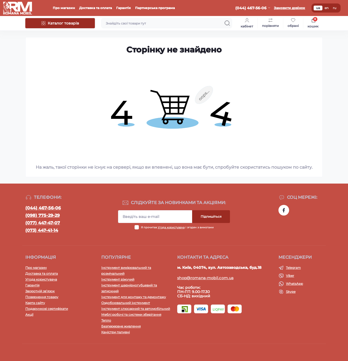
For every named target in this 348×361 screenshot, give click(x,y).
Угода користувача (171, 227)
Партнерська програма (155, 8)
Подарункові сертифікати (46, 309)
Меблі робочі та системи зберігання (131, 315)
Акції (29, 315)
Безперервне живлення (121, 326)
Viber (290, 276)
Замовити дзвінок (289, 8)
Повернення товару (41, 297)
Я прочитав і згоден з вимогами (177, 227)
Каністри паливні (115, 332)
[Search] (227, 23)
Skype (291, 292)
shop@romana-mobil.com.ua (205, 277)
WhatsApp (294, 284)
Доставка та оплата (95, 8)
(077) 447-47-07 (42, 222)
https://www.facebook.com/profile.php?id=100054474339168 (283, 210)
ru (334, 8)
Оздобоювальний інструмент (125, 303)
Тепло (106, 320)
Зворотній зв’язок (40, 291)
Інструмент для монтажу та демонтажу (133, 297)
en (327, 8)
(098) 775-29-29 (42, 215)
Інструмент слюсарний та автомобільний (135, 309)
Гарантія (123, 8)
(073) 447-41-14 (41, 230)
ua (318, 8)
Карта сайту (35, 303)
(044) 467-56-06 (43, 207)
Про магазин (64, 8)
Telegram (293, 268)
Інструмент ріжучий (117, 279)
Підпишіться (211, 216)
